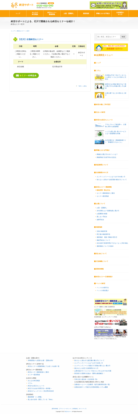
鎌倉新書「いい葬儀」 (35, 397)
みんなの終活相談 (35, 13)
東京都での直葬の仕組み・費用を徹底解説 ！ (89, 373)
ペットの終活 (100, 283)
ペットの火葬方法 (103, 287)
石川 (28, 31)
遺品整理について (102, 165)
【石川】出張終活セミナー (30, 39)
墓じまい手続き (102, 216)
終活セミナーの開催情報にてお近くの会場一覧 (43, 366)
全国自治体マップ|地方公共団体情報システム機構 (91, 387)
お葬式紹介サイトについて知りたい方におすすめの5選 (92, 371)
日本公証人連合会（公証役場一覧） (86, 379)
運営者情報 (100, 269)
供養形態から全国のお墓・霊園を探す (40, 360)
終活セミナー (21, 31)
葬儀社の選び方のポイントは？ (107, 154)
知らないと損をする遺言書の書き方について (112, 179)
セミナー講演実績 (103, 196)
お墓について (100, 203)
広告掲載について (102, 261)
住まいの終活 (100, 112)
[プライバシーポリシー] (65, 408)
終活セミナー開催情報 (51, 13)
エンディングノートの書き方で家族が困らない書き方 (92, 365)
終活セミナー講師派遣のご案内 (38, 372)
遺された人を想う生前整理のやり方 (86, 368)
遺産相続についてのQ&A (105, 246)
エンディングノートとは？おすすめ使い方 (111, 176)
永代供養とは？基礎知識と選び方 (108, 210)
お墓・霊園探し (69, 13)
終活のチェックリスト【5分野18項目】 (41, 391)
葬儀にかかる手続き (103, 13)
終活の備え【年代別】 (103, 104)
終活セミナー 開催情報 (104, 187)
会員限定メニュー (104, 55)
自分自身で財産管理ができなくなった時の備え (112, 243)
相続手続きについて (103, 240)
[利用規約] (75, 408)
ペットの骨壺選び (103, 290)
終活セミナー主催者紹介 (104, 276)
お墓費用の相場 (102, 213)
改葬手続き (100, 219)
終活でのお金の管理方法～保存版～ (40, 388)
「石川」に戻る (82, 86)
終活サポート (22, 5)
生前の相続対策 (102, 231)
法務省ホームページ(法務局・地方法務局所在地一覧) (92, 384)
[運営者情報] (55, 408)
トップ (18, 13)
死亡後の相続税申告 (103, 234)
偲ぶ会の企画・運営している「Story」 (41, 399)
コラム (98, 70)
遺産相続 (86, 13)
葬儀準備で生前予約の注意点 (106, 157)
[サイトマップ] (82, 408)
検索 (123, 37)
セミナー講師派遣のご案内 (106, 193)
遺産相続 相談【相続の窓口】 (107, 237)
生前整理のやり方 (120, 13)
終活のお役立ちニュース (104, 120)
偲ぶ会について (101, 253)
